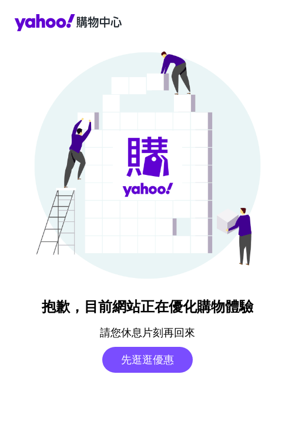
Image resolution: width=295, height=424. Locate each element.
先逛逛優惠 (147, 360)
